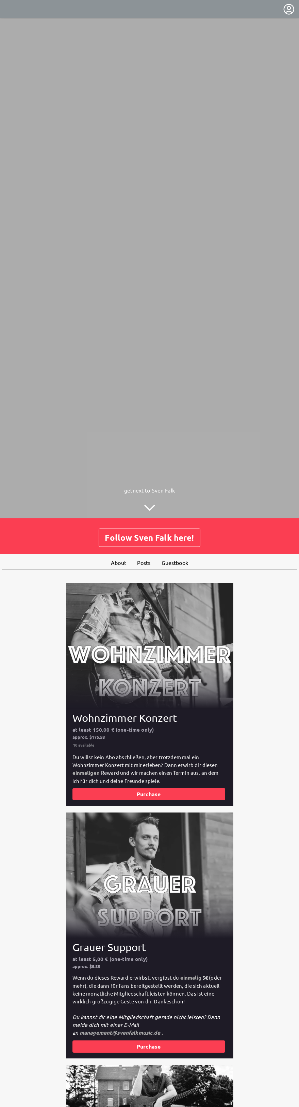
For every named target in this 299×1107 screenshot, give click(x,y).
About (118, 562)
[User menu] (289, 9)
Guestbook (175, 562)
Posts (144, 562)
